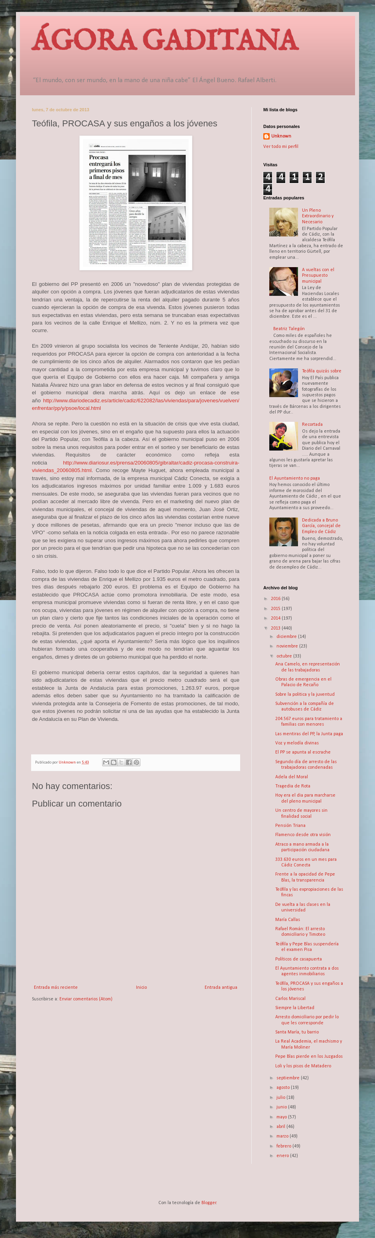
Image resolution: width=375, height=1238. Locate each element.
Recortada (312, 424)
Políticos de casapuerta (298, 959)
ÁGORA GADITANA (165, 42)
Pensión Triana (290, 825)
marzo (283, 1136)
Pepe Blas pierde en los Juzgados (309, 1056)
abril (281, 1126)
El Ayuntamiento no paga (294, 478)
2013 (276, 628)
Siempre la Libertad (294, 1008)
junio (282, 1107)
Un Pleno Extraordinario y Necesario (318, 216)
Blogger (208, 1203)
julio (281, 1097)
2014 (276, 618)
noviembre (287, 646)
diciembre (287, 636)
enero (283, 1155)
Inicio (141, 987)
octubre (284, 656)
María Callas (287, 919)
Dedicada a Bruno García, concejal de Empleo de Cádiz (321, 526)
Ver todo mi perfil (280, 146)
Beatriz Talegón (289, 329)
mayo (282, 1117)
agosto (283, 1087)
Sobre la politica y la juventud (305, 694)
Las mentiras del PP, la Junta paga (309, 734)
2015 (276, 608)
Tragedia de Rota (292, 786)
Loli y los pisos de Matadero (303, 1066)
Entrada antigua (221, 987)
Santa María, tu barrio (297, 1032)
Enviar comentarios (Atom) (85, 999)
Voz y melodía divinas (297, 743)
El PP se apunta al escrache (303, 752)
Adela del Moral (291, 777)
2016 (276, 598)
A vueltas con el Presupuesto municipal (318, 276)
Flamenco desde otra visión (303, 835)
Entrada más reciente (56, 987)
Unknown (281, 136)
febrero (284, 1146)
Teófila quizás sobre (321, 371)
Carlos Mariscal (290, 998)
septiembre (288, 1078)
